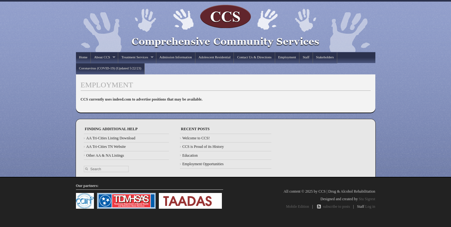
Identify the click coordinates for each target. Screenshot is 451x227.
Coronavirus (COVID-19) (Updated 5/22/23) (110, 68)
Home (83, 57)
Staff (306, 57)
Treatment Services (135, 57)
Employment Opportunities (203, 164)
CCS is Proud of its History (203, 146)
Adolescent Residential (215, 57)
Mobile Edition (297, 206)
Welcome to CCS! (196, 138)
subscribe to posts (336, 206)
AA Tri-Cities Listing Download (111, 138)
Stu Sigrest (367, 199)
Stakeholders (325, 57)
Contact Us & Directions (254, 57)
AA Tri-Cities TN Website (106, 146)
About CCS (103, 57)
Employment (287, 57)
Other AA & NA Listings (105, 155)
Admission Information (175, 57)
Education (190, 155)
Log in (370, 206)
